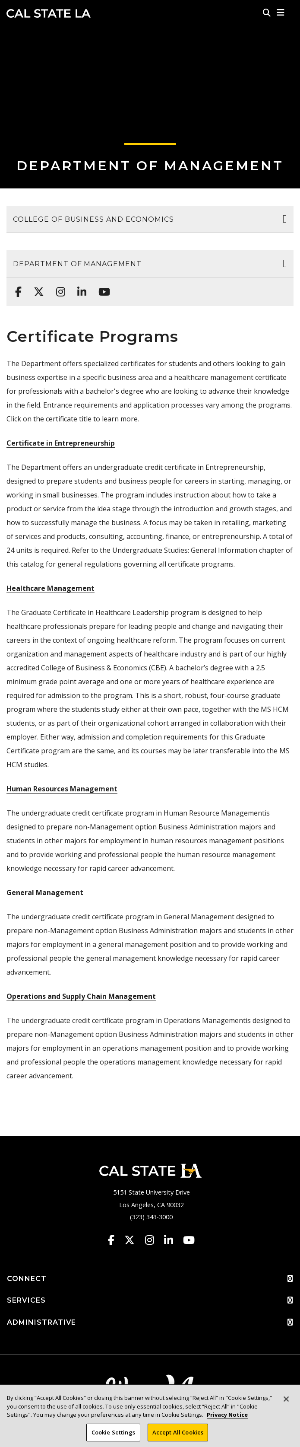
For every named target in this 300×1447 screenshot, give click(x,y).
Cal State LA (48, 13)
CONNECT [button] (150, 1279)
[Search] (267, 12)
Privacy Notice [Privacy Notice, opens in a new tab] (227, 1421)
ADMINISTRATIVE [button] (150, 1322)
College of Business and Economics (93, 219)
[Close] (286, 1405)
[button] (281, 12)
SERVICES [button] (150, 1300)
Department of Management (150, 166)
